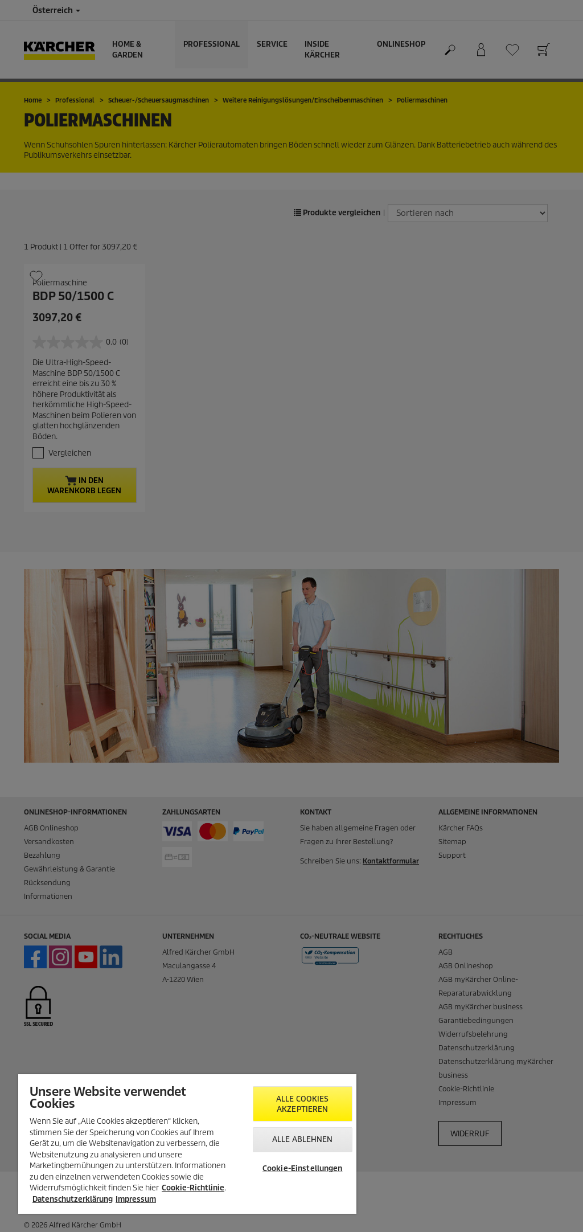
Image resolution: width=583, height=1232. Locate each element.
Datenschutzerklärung (72, 1199)
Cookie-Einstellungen (302, 1168)
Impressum (136, 1199)
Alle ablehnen (302, 1139)
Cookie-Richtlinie (193, 1188)
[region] (187, 1144)
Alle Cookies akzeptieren (302, 1104)
